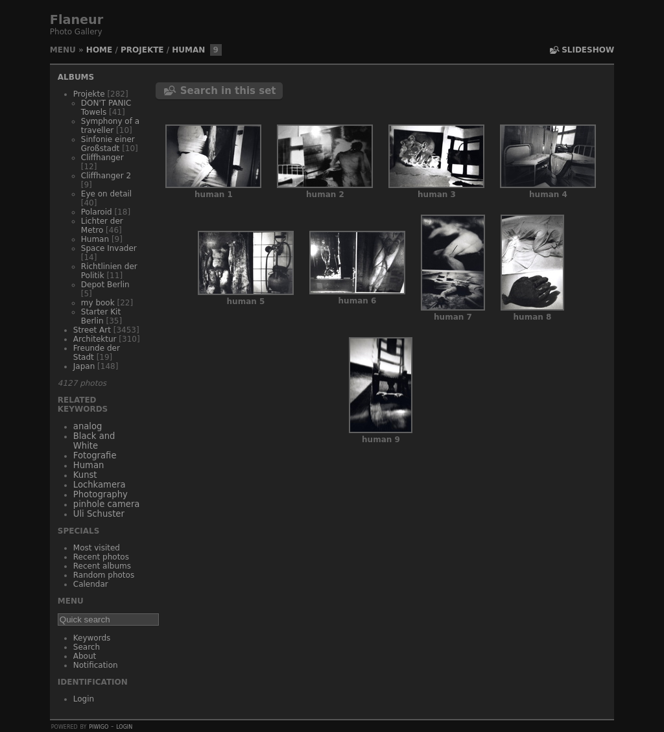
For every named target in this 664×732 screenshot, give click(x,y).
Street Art (92, 330)
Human (188, 49)
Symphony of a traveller (110, 126)
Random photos (103, 575)
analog (87, 426)
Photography (100, 494)
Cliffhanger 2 (106, 175)
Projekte (142, 49)
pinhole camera (106, 504)
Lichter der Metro (102, 226)
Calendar (90, 584)
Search (86, 647)
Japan (84, 366)
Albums (76, 77)
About (84, 656)
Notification (95, 665)
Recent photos (101, 556)
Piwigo (98, 726)
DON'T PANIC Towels (106, 108)
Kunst (85, 475)
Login (83, 698)
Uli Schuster (98, 514)
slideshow (588, 49)
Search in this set (228, 91)
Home (99, 49)
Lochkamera (99, 485)
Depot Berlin (105, 284)
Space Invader (109, 248)
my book (98, 302)
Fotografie (95, 455)
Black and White (94, 441)
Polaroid (96, 212)
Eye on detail (106, 193)
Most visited (96, 547)
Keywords (92, 638)
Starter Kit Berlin (101, 316)
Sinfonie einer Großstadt (108, 144)
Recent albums (102, 566)
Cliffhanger (102, 157)
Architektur (95, 339)
